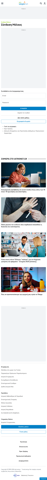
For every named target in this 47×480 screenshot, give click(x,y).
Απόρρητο (43, 478)
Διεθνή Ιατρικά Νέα (7, 386)
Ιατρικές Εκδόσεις (6, 406)
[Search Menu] (42, 3)
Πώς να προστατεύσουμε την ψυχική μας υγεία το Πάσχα (23, 281)
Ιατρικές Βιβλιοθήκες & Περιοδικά (12, 396)
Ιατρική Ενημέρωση (7, 376)
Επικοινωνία (23, 446)
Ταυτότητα (23, 442)
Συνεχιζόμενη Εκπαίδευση (9, 380)
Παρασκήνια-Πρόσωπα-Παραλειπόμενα (14, 373)
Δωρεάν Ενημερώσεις (8, 422)
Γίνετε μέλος (23, 432)
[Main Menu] (2, 3)
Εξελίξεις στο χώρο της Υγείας (11, 370)
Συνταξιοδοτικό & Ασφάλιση (10, 413)
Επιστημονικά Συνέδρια (8, 383)
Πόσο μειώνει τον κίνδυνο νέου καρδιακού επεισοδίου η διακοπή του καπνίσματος (23, 212)
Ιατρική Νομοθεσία (7, 409)
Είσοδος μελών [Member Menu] (24, 427)
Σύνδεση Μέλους (6, 22)
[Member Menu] (45, 3)
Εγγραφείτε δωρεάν (23, 121)
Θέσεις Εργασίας (6, 403)
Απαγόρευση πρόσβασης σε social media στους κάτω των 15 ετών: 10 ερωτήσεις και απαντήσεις (23, 177)
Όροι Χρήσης (8, 128)
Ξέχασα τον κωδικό (23, 113)
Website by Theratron (27, 475)
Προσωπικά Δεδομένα (23, 456)
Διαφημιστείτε (23, 461)
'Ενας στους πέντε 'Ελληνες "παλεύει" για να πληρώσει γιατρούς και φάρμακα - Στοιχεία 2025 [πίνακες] (23, 247)
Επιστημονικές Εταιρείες (9, 399)
